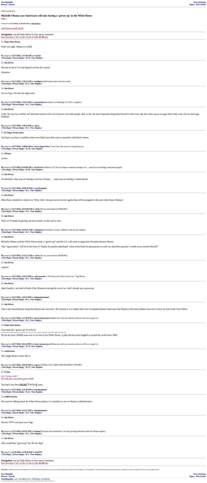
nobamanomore (40, 410)
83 (2, 102)
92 (2, 297)
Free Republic (7, 2)
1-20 (16, 37)
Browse (4, 4)
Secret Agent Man (41, 146)
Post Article (201, 4)
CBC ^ (4, 19)
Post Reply (6, 58)
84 (2, 126)
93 (2, 318)
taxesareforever (40, 102)
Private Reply (18, 58)
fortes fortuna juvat (42, 318)
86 (2, 167)
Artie (37, 209)
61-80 (35, 37)
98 (2, 431)
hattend (37, 431)
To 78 (27, 149)
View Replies (36, 58)
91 (2, 276)
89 (2, 230)
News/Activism (199, 2)
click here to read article (12, 28)
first (3, 37)
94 (2, 344)
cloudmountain (40, 390)
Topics (192, 4)
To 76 (27, 58)
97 (2, 410)
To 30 (27, 170)
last (46, 37)
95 (2, 365)
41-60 (28, 37)
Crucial (37, 56)
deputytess (39, 230)
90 (2, 256)
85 (2, 146)
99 (2, 452)
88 (2, 209)
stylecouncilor (40, 276)
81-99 (41, 37)
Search (12, 4)
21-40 (22, 37)
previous (9, 37)
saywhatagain (41, 188)
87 (2, 188)
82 (2, 81)
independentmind (41, 297)
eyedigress (38, 81)
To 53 (27, 367)
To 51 (27, 392)
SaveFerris (38, 167)
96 (2, 390)
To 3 (27, 413)
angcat (37, 365)
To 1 (27, 84)
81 (2, 56)
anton (36, 126)
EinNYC (38, 452)
